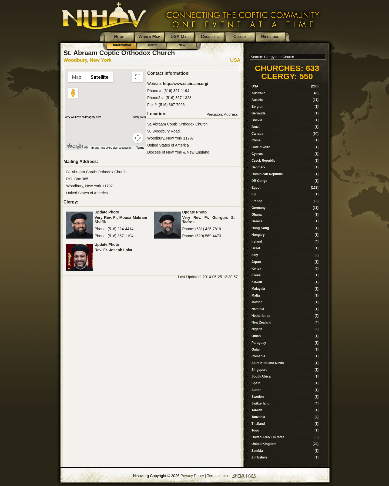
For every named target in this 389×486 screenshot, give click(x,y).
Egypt (255, 187)
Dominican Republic (267, 174)
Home (119, 36)
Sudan (256, 390)
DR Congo (259, 181)
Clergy (240, 36)
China (255, 140)
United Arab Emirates (267, 437)
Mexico (257, 302)
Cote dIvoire (260, 147)
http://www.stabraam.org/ (185, 83)
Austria (257, 100)
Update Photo (107, 212)
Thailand (258, 424)
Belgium (257, 106)
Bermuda (258, 113)
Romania (258, 356)
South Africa (261, 376)
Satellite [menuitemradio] (99, 77)
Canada (257, 133)
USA (235, 60)
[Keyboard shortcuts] (86, 147)
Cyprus (257, 154)
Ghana (256, 214)
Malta (255, 295)
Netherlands (260, 316)
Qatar (255, 349)
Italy (254, 255)
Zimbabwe (259, 457)
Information (122, 45)
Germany (258, 208)
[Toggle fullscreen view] (137, 77)
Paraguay (258, 343)
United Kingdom (264, 444)
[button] (105, 106)
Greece (257, 221)
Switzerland (260, 403)
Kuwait (256, 282)
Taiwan (256, 410)
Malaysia (258, 289)
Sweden (257, 397)
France (256, 201)
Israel (255, 248)
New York (100, 60)
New (182, 45)
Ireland (256, 241)
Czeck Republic (263, 160)
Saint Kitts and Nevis (267, 363)
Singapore (259, 370)
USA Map (179, 36)
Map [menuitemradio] (76, 77)
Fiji (253, 194)
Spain (255, 383)
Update (151, 45)
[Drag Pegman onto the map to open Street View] (73, 93)
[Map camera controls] (137, 137)
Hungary (258, 235)
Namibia (257, 309)
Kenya (256, 268)
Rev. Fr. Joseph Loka (113, 250)
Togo (255, 430)
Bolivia (256, 120)
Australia (258, 93)
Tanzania (258, 417)
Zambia (257, 451)
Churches (210, 36)
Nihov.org (270, 36)
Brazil (255, 127)
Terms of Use (218, 476)
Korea (256, 275)
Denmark (258, 167)
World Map (149, 36)
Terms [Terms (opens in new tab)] (140, 147)
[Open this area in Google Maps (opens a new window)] (75, 146)
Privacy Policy (192, 476)
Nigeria (257, 329)
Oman (256, 336)
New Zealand (261, 322)
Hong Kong (260, 228)
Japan (256, 262)
